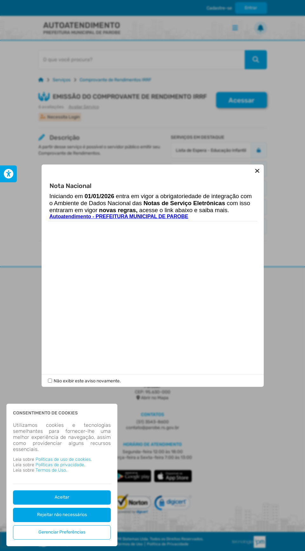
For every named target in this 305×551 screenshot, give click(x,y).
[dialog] (61, 475)
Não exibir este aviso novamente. (87, 381)
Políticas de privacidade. (60, 464)
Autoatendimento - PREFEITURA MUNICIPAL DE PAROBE (119, 216)
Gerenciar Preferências (61, 532)
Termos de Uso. (51, 470)
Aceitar (62, 497)
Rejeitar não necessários (62, 514)
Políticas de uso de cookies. (64, 459)
